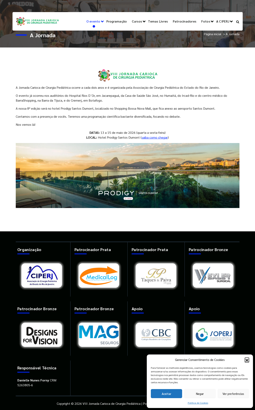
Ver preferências (233, 394)
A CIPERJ (222, 21)
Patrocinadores (184, 21)
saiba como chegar (155, 137)
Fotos (205, 21)
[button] (247, 360)
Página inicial (212, 34)
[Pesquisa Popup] (237, 21)
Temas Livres (158, 21)
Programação (116, 21)
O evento (93, 21)
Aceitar (166, 394)
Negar (200, 394)
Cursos (137, 21)
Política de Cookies (198, 402)
